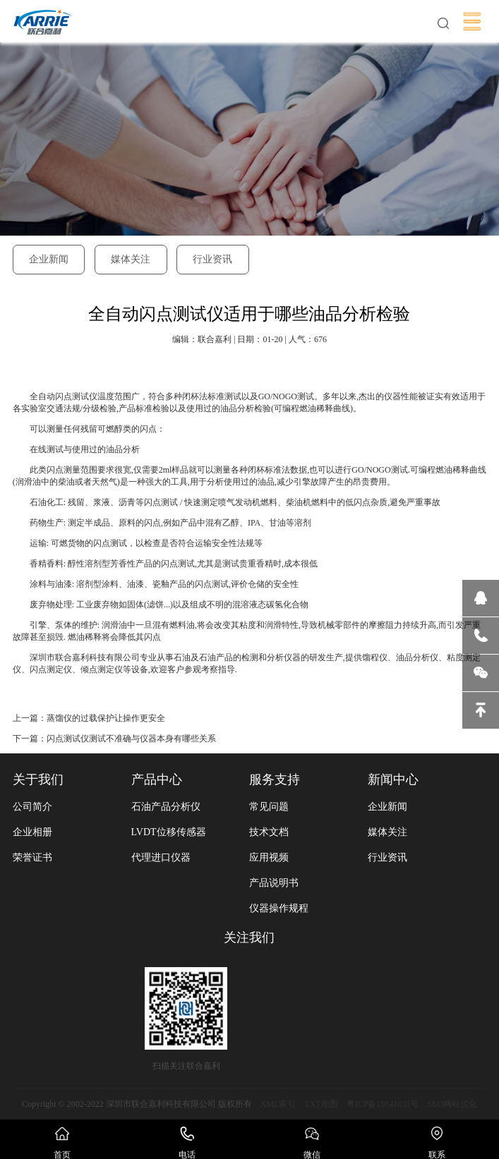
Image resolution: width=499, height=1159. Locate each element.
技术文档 (269, 832)
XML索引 (278, 1104)
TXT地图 (320, 1104)
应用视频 (269, 857)
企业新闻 (48, 259)
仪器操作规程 (278, 908)
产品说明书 (274, 883)
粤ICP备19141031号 (383, 1104)
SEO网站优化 (452, 1104)
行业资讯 (212, 259)
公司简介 (32, 806)
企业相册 (32, 832)
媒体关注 (130, 259)
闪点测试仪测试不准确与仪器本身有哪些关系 (131, 739)
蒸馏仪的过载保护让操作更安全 (106, 718)
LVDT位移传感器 (168, 832)
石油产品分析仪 (165, 806)
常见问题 (269, 806)
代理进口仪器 (161, 857)
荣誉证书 (32, 857)
